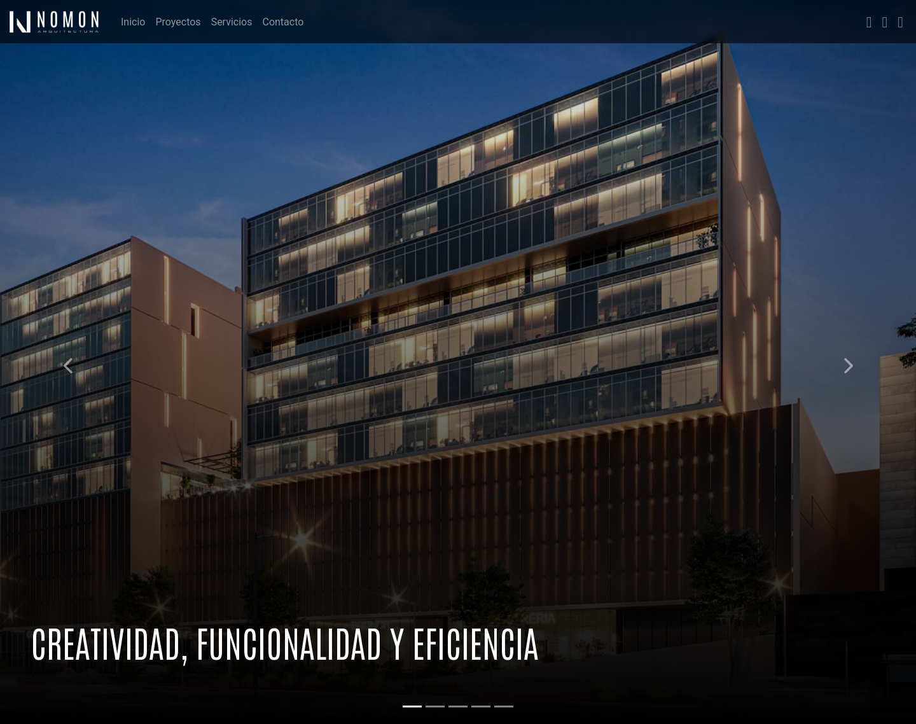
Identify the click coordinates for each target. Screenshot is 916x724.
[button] (68, 362)
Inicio (133, 22)
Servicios (232, 22)
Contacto (282, 22)
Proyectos (177, 22)
